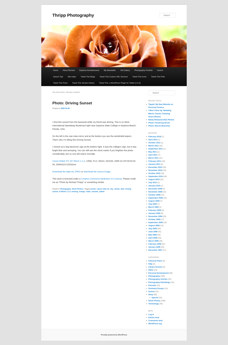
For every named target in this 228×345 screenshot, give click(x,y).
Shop (150, 294)
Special (155, 297)
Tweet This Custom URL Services (114, 77)
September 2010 (155, 176)
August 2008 (154, 225)
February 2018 (154, 136)
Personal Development (158, 273)
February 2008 (154, 244)
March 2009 (153, 207)
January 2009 (154, 213)
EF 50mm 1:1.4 (77, 161)
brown (93, 189)
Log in (151, 314)
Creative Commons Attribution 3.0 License (101, 178)
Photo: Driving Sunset (72, 103)
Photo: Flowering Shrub (159, 123)
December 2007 (155, 250)
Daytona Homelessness (89, 70)
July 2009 (152, 204)
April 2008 (152, 238)
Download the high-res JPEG (66, 171)
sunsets (95, 192)
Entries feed (153, 317)
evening (74, 192)
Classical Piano (155, 261)
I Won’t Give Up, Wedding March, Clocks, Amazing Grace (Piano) (159, 113)
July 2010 (152, 182)
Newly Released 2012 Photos (161, 120)
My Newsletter (110, 70)
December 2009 (155, 189)
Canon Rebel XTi (60, 161)
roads (88, 192)
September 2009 (155, 198)
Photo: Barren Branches (159, 126)
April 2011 (152, 155)
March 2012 (153, 146)
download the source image (97, 171)
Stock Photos (77, 189)
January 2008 (154, 247)
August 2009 (154, 201)
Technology (153, 304)
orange (82, 192)
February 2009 (154, 210)
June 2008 (152, 231)
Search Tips (58, 77)
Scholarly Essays (156, 288)
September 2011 (155, 149)
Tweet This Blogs (88, 77)
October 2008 (154, 219)
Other (150, 270)
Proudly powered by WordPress (114, 335)
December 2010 (155, 167)
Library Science (155, 267)
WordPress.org (155, 323)
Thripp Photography (73, 15)
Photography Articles (157, 279)
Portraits (152, 285)
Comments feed (155, 320)
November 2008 (155, 216)
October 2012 (154, 143)
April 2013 (152, 139)
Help (150, 264)
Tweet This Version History (83, 83)
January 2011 (154, 164)
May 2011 (152, 152)
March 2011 (153, 158)
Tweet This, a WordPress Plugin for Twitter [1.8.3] (119, 83)
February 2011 (154, 161)
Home (55, 70)
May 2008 (152, 235)
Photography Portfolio (143, 70)
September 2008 (155, 222)
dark (122, 189)
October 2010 (154, 173)
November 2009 (155, 192)
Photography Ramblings (159, 282)
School (151, 291)
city (111, 189)
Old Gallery (125, 70)
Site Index (72, 77)
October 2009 (154, 195)
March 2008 (153, 241)
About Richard (69, 70)
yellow (102, 192)
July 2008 (152, 228)
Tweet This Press (60, 83)
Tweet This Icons (139, 77)
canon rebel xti (103, 189)
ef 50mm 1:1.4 (64, 192)
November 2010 (155, 170)
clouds (117, 189)
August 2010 (154, 179)
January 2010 (154, 186)
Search (160, 70)
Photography (65, 189)
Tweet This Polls (158, 77)
